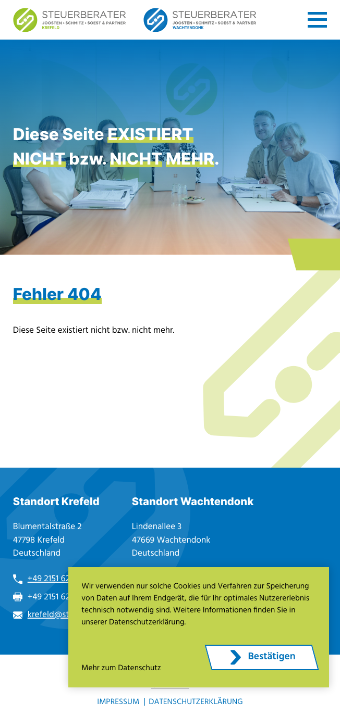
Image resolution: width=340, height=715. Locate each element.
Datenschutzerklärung (195, 702)
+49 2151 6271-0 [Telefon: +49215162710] (56, 578)
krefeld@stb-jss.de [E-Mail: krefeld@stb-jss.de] (63, 614)
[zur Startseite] (69, 20)
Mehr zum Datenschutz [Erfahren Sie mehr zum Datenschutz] (121, 668)
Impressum (118, 702)
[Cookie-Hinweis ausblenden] (261, 657)
